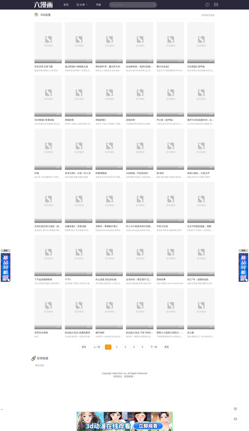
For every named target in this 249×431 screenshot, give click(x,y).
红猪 (36, 173)
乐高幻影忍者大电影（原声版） (50, 226)
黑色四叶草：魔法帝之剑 (108, 66)
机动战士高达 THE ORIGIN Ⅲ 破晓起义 (145, 332)
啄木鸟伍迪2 (163, 66)
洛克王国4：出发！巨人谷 (78, 173)
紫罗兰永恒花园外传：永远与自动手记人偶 (208, 120)
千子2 (68, 279)
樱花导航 (39, 365)
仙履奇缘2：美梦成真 (75, 226)
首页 (66, 4)
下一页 (153, 347)
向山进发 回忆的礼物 (106, 279)
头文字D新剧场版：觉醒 (199, 226)
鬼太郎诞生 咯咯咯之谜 (76, 66)
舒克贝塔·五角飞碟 (43, 66)
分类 (82, 4)
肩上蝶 (190, 332)
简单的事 (161, 279)
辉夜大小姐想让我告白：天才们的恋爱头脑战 (179, 332)
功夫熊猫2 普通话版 (44, 120)
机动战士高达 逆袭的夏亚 (77, 332)
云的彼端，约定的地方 (137, 173)
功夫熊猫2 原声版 (196, 66)
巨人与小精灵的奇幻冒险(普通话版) (143, 226)
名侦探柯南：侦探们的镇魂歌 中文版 (144, 66)
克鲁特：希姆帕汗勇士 (107, 226)
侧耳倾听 (100, 332)
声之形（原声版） (166, 120)
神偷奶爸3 (101, 120)
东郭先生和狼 (41, 332)
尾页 (166, 347)
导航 (98, 4)
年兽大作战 (162, 226)
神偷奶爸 (69, 120)
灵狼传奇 (130, 120)
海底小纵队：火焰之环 (198, 173)
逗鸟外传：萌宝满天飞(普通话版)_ (143, 279)
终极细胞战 (101, 173)
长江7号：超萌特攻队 (198, 279)
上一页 (96, 347)
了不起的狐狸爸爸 (43, 279)
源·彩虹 (160, 173)
